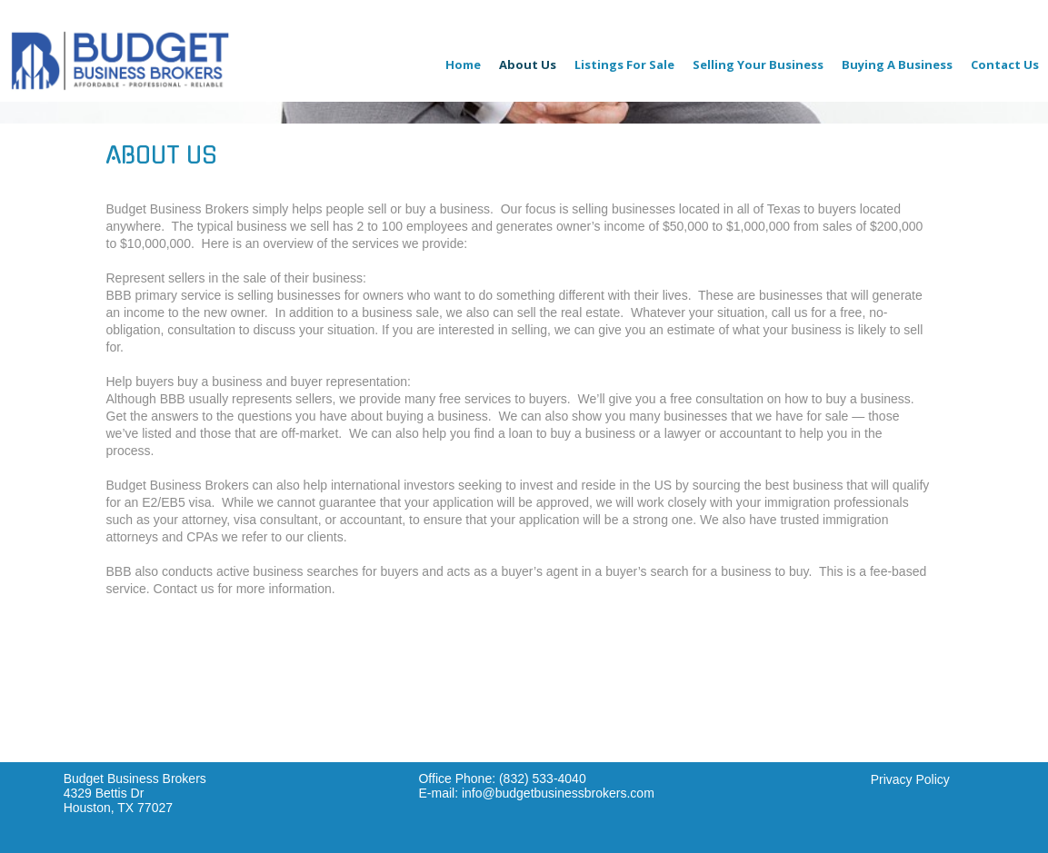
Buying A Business (897, 64)
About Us (527, 64)
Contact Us (1005, 64)
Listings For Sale (624, 64)
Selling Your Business (758, 64)
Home (463, 64)
